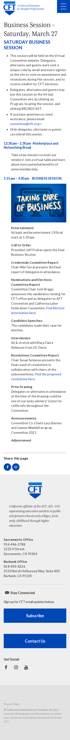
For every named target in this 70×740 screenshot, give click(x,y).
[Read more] (38, 203)
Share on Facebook (7, 467)
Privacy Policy (11, 704)
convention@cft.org (24, 124)
